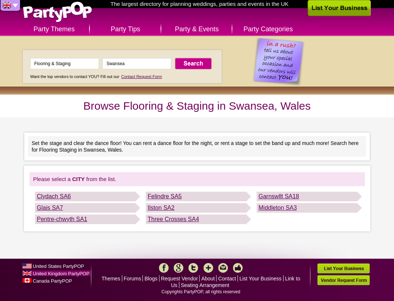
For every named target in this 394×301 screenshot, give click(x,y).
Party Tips (125, 29)
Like (238, 268)
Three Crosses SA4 (173, 219)
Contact (227, 278)
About (208, 278)
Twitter (193, 268)
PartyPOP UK (57, 12)
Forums (132, 278)
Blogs (151, 278)
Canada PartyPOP (52, 281)
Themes (111, 278)
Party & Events (197, 29)
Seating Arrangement (205, 285)
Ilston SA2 (161, 208)
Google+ (178, 268)
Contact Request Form (141, 76)
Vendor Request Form (343, 280)
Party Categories (268, 29)
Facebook (164, 268)
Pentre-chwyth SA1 (62, 219)
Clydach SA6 (54, 196)
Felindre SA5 (165, 196)
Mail (223, 268)
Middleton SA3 (277, 208)
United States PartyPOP (58, 266)
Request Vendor (179, 278)
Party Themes (54, 29)
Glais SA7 (50, 208)
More (208, 268)
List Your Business (260, 278)
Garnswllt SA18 (278, 196)
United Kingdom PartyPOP (61, 273)
